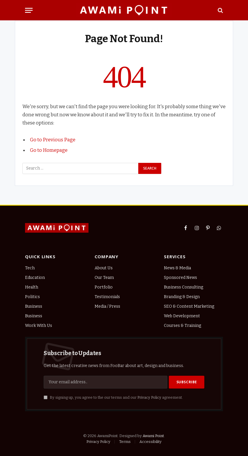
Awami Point (153, 436)
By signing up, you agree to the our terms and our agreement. (113, 397)
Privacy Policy (149, 397)
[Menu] (29, 10)
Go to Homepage (49, 150)
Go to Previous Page (52, 139)
